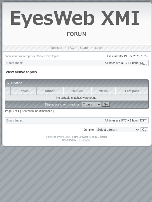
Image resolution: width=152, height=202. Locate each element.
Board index (14, 63)
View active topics (48, 56)
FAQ (71, 47)
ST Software (83, 140)
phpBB (64, 137)
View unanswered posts (20, 56)
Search (85, 47)
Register (56, 47)
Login (98, 47)
